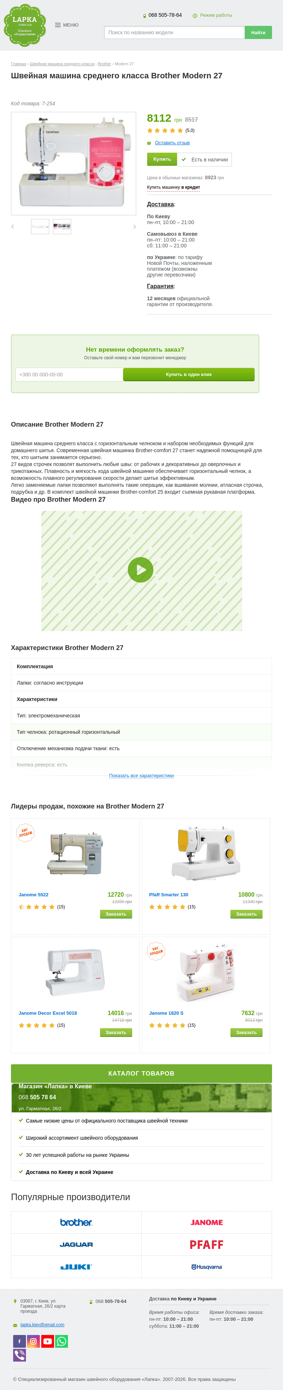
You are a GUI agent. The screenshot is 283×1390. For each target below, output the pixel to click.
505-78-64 (165, 15)
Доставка (160, 204)
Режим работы (216, 15)
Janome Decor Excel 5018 (48, 1013)
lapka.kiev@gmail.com (42, 1324)
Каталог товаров (141, 1073)
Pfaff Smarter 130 (168, 894)
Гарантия (160, 286)
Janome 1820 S (166, 1013)
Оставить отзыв (172, 142)
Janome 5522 (34, 894)
